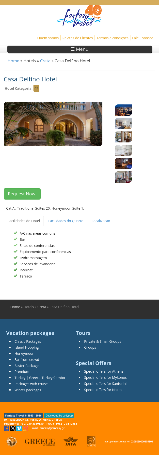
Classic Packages (28, 341)
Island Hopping (27, 347)
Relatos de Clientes (77, 38)
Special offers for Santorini (105, 383)
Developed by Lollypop (59, 415)
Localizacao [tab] (101, 220)
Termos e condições (112, 38)
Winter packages (28, 390)
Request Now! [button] (22, 194)
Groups (90, 347)
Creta (45, 60)
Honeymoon (24, 353)
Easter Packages (27, 365)
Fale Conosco (142, 38)
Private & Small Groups (102, 341)
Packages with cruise (31, 383)
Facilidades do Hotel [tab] (24, 220)
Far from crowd (27, 359)
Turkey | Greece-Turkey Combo (40, 377)
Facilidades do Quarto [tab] (65, 220)
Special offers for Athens (103, 371)
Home (13, 60)
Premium (22, 371)
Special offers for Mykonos (105, 377)
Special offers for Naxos (103, 389)
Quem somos (48, 38)
